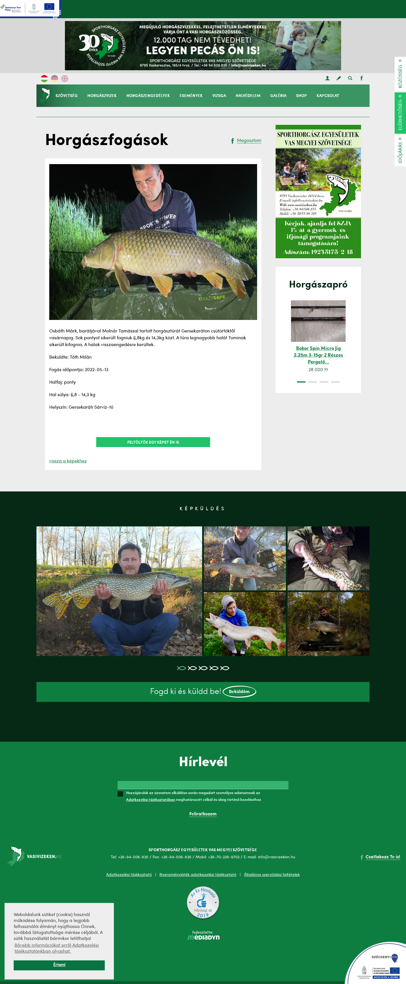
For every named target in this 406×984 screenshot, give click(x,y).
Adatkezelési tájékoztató (129, 875)
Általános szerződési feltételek (272, 875)
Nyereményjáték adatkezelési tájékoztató (197, 875)
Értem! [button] (59, 965)
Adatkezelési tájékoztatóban (150, 799)
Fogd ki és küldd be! (203, 692)
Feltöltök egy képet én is (153, 442)
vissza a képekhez (68, 461)
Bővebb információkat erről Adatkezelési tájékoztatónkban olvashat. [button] (57, 948)
